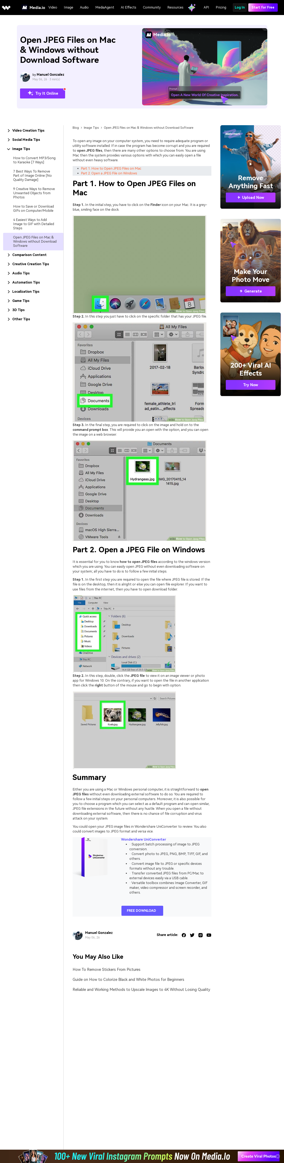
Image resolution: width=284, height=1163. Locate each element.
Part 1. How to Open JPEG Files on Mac (111, 168)
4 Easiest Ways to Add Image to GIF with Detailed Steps (33, 224)
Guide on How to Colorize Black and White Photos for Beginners (128, 979)
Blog (76, 127)
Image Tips (91, 127)
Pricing (221, 7)
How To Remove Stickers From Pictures (106, 969)
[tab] (33, 130)
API (206, 7)
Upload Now (250, 197)
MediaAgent (104, 7)
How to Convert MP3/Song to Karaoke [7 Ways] (34, 160)
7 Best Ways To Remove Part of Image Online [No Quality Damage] (32, 175)
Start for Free (263, 7)
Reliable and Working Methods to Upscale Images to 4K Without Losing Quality (141, 989)
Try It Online (42, 93)
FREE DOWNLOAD (141, 911)
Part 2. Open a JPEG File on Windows (109, 173)
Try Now (250, 385)
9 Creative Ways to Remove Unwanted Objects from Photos (34, 193)
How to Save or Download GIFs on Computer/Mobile (33, 208)
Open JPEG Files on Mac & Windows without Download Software (35, 241)
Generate (250, 291)
